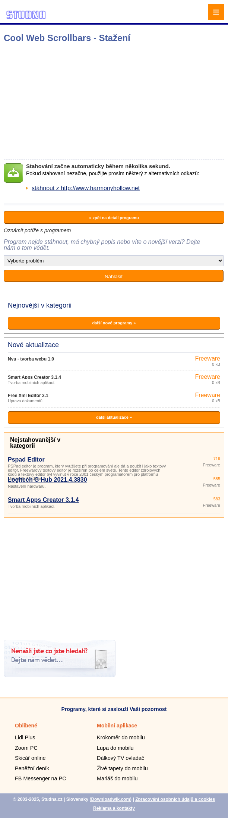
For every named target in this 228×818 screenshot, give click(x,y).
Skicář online (30, 758)
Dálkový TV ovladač (120, 758)
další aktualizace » (114, 417)
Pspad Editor (26, 459)
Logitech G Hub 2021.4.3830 (47, 479)
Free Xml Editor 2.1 (28, 395)
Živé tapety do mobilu (122, 768)
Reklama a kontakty (114, 808)
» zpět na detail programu (114, 217)
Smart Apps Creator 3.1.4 (34, 377)
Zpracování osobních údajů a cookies (175, 799)
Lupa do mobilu (115, 748)
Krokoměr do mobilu (121, 737)
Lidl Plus (25, 737)
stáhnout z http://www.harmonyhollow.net (86, 188)
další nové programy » (114, 323)
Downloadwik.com (110, 799)
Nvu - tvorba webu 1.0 (31, 359)
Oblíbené (26, 726)
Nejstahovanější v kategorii (35, 443)
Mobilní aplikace (117, 726)
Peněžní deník (32, 768)
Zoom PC (26, 748)
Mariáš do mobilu (117, 778)
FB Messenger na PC (40, 778)
